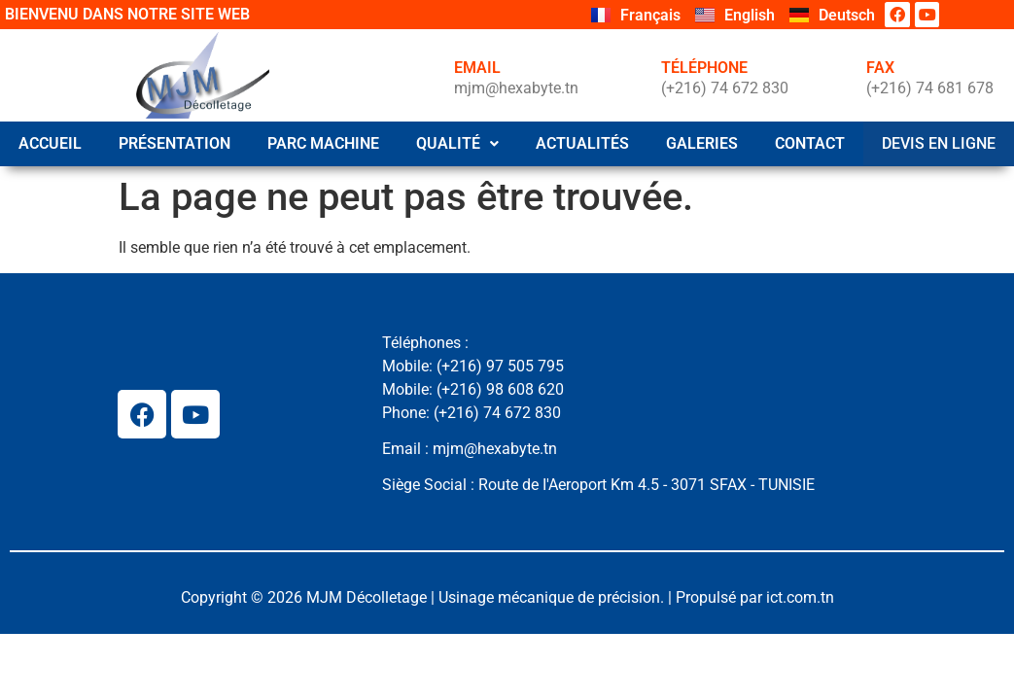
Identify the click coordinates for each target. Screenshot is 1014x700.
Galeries (708, 143)
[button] (461, 144)
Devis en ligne (943, 143)
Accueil (51, 143)
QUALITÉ (461, 143)
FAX (880, 67)
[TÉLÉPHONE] (629, 74)
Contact (817, 143)
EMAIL (477, 67)
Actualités (587, 143)
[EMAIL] (421, 74)
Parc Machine (326, 143)
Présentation (176, 143)
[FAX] (834, 74)
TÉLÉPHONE (704, 67)
